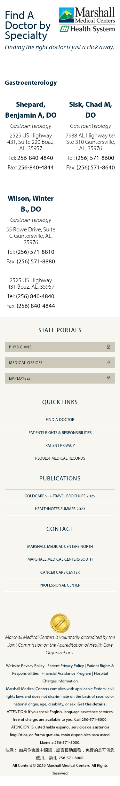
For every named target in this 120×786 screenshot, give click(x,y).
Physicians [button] (60, 346)
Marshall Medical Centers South (60, 559)
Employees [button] (60, 378)
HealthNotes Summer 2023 (60, 508)
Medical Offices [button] (60, 362)
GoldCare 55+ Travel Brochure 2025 (60, 495)
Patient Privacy (60, 445)
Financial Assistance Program (66, 673)
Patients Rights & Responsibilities (60, 432)
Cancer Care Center (60, 572)
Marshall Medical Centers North (60, 546)
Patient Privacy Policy (65, 665)
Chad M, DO (90, 109)
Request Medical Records (60, 458)
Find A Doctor (60, 419)
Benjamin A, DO (30, 109)
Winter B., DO (31, 203)
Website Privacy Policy (25, 665)
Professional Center (60, 585)
